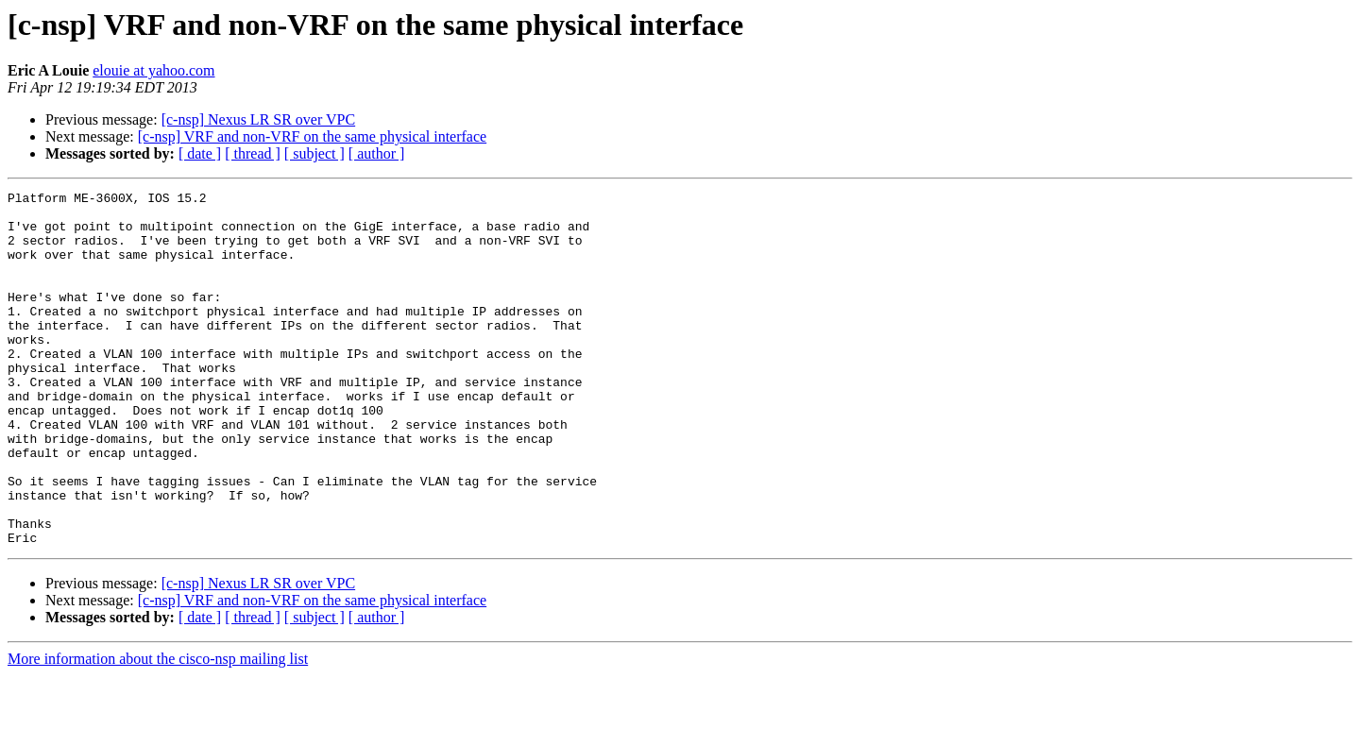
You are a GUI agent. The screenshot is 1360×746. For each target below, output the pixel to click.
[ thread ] (252, 153)
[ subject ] (314, 153)
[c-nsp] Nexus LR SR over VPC (258, 119)
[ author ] (376, 153)
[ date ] (199, 153)
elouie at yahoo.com (153, 70)
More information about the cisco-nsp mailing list (158, 729)
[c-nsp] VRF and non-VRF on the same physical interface (312, 136)
